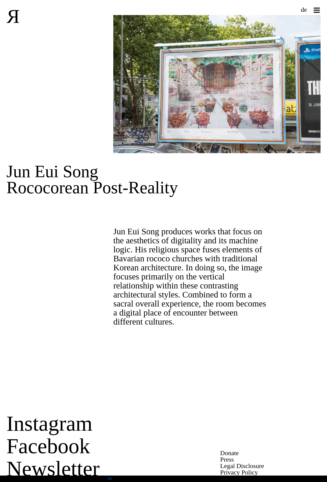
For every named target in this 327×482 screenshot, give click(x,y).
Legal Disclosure (242, 465)
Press (227, 459)
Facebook (48, 446)
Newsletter (53, 468)
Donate (229, 452)
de (304, 9)
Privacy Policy (239, 472)
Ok (110, 478)
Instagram (49, 423)
